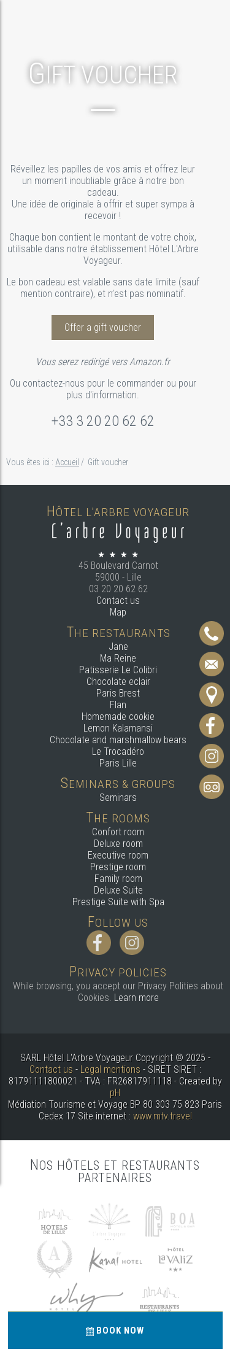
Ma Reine (118, 658)
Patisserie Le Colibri (118, 670)
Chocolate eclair (118, 681)
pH (115, 1093)
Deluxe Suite (118, 890)
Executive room (118, 855)
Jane (118, 646)
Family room (118, 878)
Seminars (118, 797)
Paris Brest (118, 693)
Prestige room (118, 867)
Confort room (118, 832)
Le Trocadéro (118, 751)
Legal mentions (110, 1069)
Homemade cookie (118, 716)
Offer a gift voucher (102, 327)
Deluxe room (118, 843)
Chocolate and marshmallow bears (118, 740)
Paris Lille (118, 763)
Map (118, 612)
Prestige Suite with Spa (118, 902)
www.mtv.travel (162, 1116)
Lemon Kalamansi (118, 728)
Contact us (118, 600)
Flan (118, 705)
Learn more (136, 997)
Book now (115, 1330)
